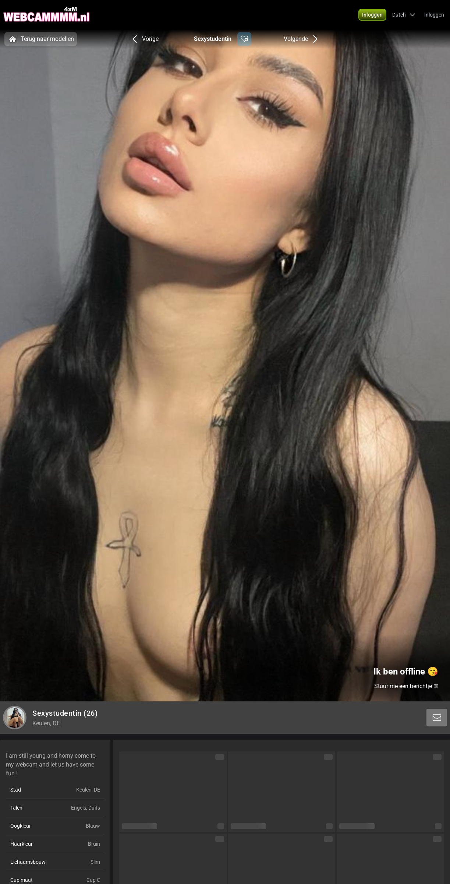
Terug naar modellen (40, 39)
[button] (372, 15)
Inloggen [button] (434, 15)
